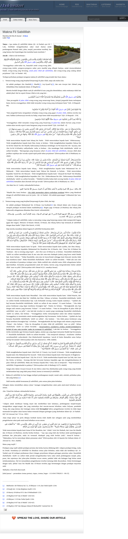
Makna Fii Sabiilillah (16, 32)
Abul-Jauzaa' (17, 6)
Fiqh (8, 38)
